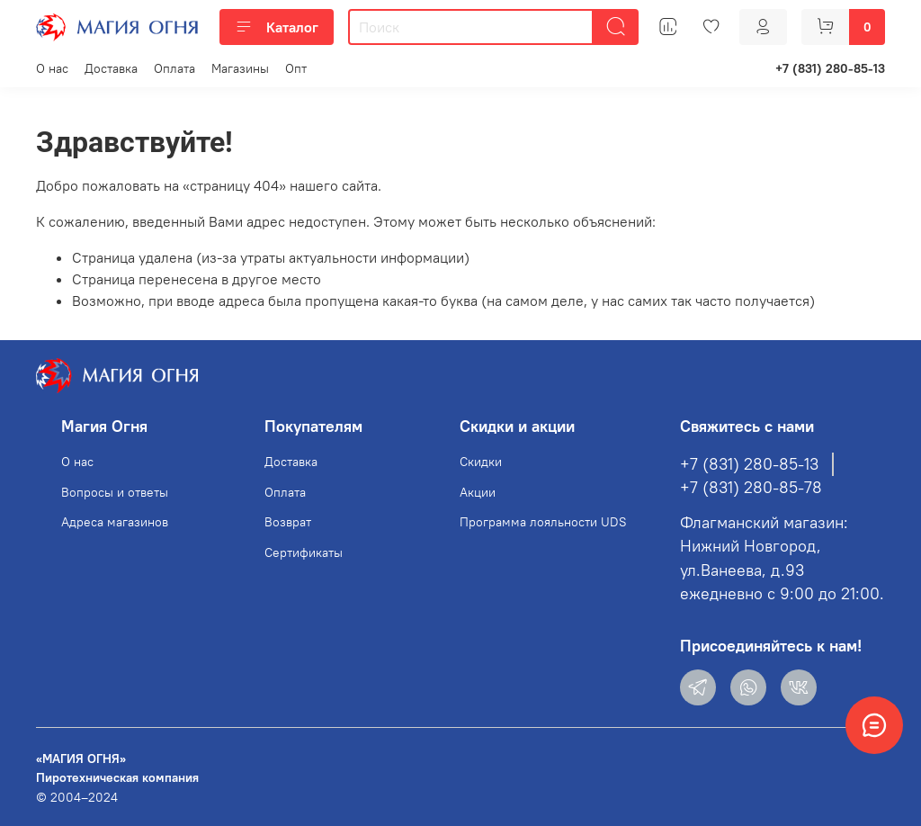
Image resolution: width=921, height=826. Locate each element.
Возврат (287, 522)
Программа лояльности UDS (543, 522)
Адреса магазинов (114, 522)
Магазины (240, 68)
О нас (52, 68)
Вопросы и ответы (114, 492)
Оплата (174, 68)
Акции (478, 492)
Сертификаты (303, 552)
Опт (296, 68)
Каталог (276, 27)
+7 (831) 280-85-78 (751, 488)
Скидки (481, 461)
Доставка (111, 68)
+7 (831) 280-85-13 (830, 68)
